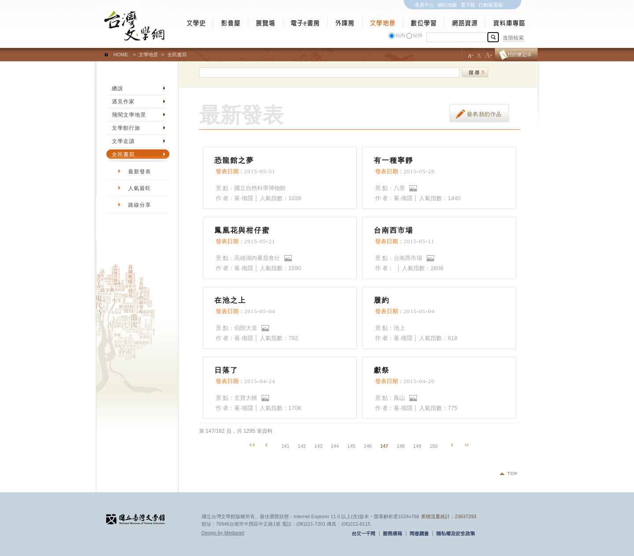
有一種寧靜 (393, 160)
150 (434, 446)
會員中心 (424, 4)
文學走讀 (123, 141)
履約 (382, 300)
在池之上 (230, 300)
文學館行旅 (126, 128)
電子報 (468, 4)
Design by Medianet (223, 532)
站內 (400, 35)
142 (302, 446)
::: (98, 50)
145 (351, 446)
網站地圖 (447, 4)
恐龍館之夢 (234, 160)
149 (417, 446)
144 (335, 446)
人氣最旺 (139, 188)
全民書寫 (123, 154)
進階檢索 (513, 38)
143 (318, 446)
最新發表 (139, 171)
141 (285, 446)
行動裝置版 (491, 4)
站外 (418, 35)
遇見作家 (123, 102)
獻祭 (382, 370)
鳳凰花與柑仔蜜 (242, 230)
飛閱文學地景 (129, 115)
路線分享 (139, 205)
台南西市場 (393, 230)
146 (368, 446)
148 (401, 446)
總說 (117, 88)
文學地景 (148, 54)
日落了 (226, 370)
